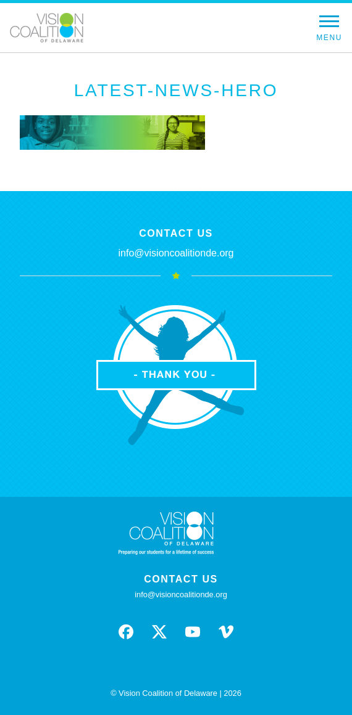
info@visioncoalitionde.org (175, 253)
